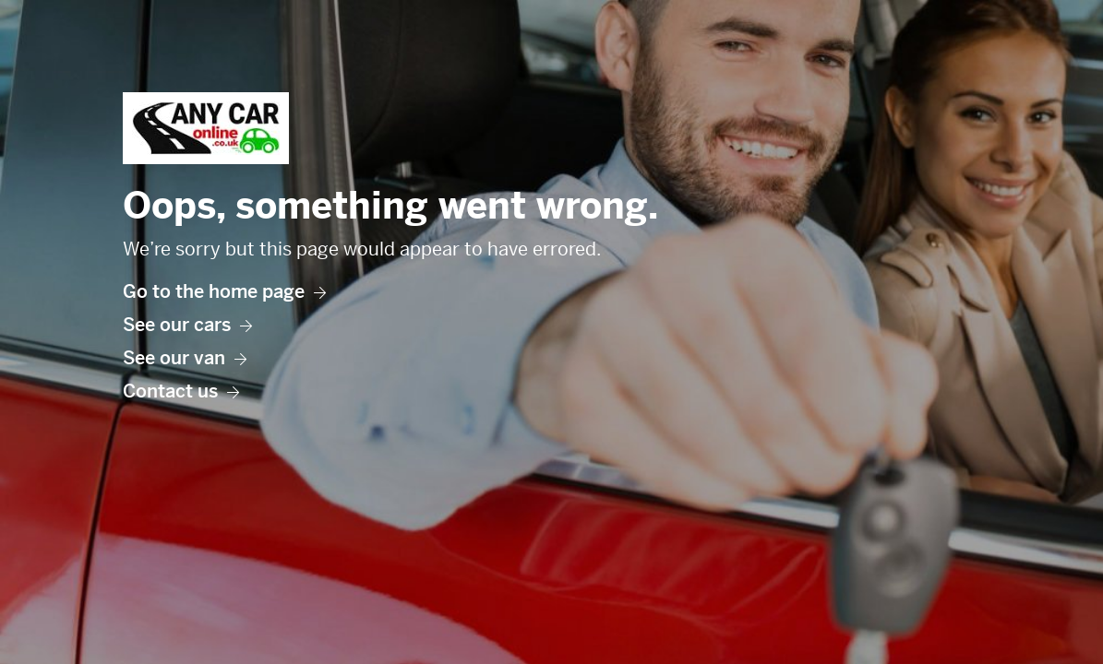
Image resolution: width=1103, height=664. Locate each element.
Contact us (181, 391)
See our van (184, 358)
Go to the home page (224, 291)
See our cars (187, 325)
